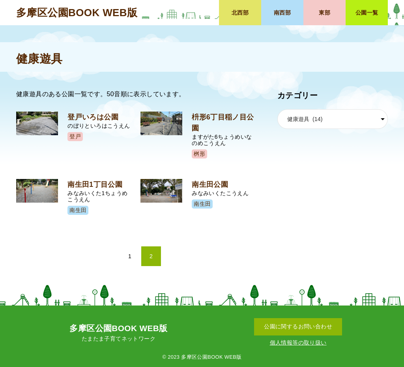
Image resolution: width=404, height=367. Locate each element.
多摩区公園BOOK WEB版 (76, 13)
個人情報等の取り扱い (298, 342)
